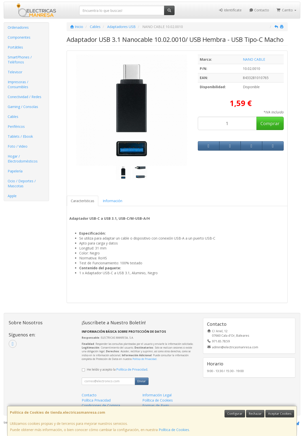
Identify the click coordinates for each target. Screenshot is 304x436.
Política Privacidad (96, 400)
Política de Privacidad (144, 359)
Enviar (141, 381)
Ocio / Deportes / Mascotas (22, 183)
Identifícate (230, 10)
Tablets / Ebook (20, 136)
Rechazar (255, 413)
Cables (13, 116)
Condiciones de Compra (101, 405)
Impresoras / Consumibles (18, 84)
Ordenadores (18, 27)
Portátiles (15, 47)
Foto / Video (17, 146)
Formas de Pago (155, 405)
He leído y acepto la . (117, 369)
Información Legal (157, 395)
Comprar (269, 123)
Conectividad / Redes (24, 96)
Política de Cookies (174, 429)
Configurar (234, 413)
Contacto (259, 10)
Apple (12, 195)
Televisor (15, 72)
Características (82, 200)
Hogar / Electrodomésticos (23, 159)
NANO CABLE (254, 59)
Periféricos (16, 126)
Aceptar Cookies (279, 413)
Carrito (286, 10)
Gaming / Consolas (23, 106)
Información (112, 200)
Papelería (15, 171)
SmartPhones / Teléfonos (20, 59)
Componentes (19, 37)
